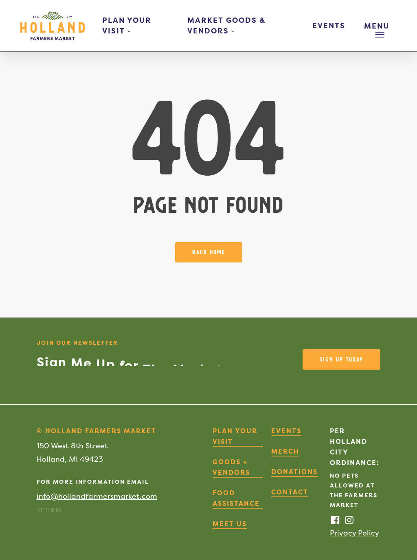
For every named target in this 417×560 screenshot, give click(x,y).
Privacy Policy (354, 533)
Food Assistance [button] (236, 498)
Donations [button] (294, 471)
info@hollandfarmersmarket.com (97, 496)
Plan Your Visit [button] (235, 436)
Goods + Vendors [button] (231, 467)
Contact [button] (289, 491)
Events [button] (286, 430)
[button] (380, 26)
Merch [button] (285, 451)
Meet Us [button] (230, 523)
